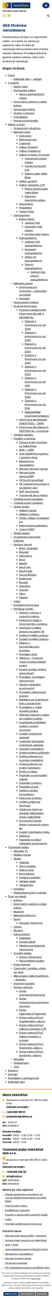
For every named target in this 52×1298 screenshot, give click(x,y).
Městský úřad (22, 132)
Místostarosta (28, 139)
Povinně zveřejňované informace (23, 1224)
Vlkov (22, 594)
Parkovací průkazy (30, 798)
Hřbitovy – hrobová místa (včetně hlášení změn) (32, 661)
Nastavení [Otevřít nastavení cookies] (42, 1294)
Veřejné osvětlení (29, 877)
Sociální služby (23, 953)
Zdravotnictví (22, 934)
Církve (17, 927)
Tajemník (24, 143)
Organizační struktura (27, 128)
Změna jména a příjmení (34, 752)
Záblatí (23, 597)
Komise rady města (37, 234)
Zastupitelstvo (28, 238)
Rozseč (23, 582)
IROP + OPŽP (26, 450)
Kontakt (12, 1074)
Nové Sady (25, 571)
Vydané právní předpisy (28, 499)
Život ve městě (17, 896)
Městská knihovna (25, 915)
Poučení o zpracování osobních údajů (26, 1214)
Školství (18, 930)
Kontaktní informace (26, 605)
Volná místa (26, 211)
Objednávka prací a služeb (30, 892)
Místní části (21, 86)
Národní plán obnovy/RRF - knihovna (25, 1235)
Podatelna (25, 208)
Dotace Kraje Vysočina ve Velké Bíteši (26, 1240)
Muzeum (19, 911)
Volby (17, 601)
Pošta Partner (22, 964)
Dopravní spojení (24, 983)
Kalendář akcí (16, 1082)
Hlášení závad (27, 510)
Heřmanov (25, 556)
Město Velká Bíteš (15, 1095)
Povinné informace (25, 306)
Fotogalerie (21, 117)
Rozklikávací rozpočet (17, 1210)
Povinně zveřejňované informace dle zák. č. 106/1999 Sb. (32, 313)
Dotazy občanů (23, 987)
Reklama (24, 836)
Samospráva (22, 215)
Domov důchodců (30, 957)
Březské (24, 552)
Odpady (24, 862)
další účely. (36, 1278)
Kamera (13, 1070)
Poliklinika (25, 938)
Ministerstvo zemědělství (19, 1254)
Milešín (23, 563)
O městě (13, 83)
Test (16, 1067)
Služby (17, 858)
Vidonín (23, 590)
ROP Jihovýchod (29, 491)
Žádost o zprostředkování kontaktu (29, 646)
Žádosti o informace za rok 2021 (35, 381)
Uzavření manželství (31, 749)
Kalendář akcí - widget (28, 79)
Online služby (22, 506)
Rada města (26, 219)
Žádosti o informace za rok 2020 (35, 393)
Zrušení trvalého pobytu (34, 639)
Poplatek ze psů (29, 787)
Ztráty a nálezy (28, 771)
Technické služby (18, 847)
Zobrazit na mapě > (17, 1107)
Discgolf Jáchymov (31, 923)
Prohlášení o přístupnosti (23, 1078)
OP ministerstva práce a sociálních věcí (27, 1267)
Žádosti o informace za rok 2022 (35, 370)
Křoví (22, 559)
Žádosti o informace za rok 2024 (35, 347)
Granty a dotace (24, 113)
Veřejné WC (26, 885)
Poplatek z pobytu (30, 783)
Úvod (11, 75)
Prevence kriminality (26, 120)
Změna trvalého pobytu (33, 635)
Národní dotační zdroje (33, 469)
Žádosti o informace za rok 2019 (35, 404)
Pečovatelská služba (31, 961)
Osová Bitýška (27, 575)
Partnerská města (25, 90)
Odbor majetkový (30, 151)
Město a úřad (16, 124)
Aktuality (19, 1059)
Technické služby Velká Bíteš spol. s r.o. (22, 1151)
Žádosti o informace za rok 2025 (35, 336)
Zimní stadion (27, 866)
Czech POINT (27, 529)
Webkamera (21, 1063)
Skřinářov (25, 586)
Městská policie (23, 283)
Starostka (25, 136)
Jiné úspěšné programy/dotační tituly (26, 1249)
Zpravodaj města (24, 109)
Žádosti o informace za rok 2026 (35, 325)
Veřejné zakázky (23, 435)
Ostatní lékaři (27, 942)
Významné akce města (33, 495)
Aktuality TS (21, 851)
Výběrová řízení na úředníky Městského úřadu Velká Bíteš (31, 813)
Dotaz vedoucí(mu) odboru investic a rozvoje (31, 1036)
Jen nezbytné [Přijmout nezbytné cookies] (27, 1294)
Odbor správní (28, 181)
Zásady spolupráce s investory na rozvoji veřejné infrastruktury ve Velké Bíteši (25, 1198)
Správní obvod (23, 544)
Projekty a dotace (24, 438)
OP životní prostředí (31, 480)
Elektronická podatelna (33, 525)
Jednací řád (32, 223)
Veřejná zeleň (27, 881)
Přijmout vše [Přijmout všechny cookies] (11, 1294)
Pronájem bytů (28, 654)
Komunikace (26, 874)
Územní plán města (16, 1205)
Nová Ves (25, 567)
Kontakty (24, 298)
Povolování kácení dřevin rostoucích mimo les (34, 824)
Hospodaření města (26, 302)
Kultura (18, 900)
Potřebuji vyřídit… (24, 609)
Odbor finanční (28, 147)
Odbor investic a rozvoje (34, 155)
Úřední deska (22, 533)
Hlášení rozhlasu (29, 514)
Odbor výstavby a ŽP (32, 185)
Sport (17, 919)
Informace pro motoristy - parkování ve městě (32, 291)
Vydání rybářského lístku (34, 832)
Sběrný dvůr (26, 870)
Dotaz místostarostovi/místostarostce (34, 1002)
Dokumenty (26, 204)
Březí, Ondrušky (28, 548)
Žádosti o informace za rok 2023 (35, 359)
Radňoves (25, 578)
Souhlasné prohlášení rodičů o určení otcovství (32, 726)
